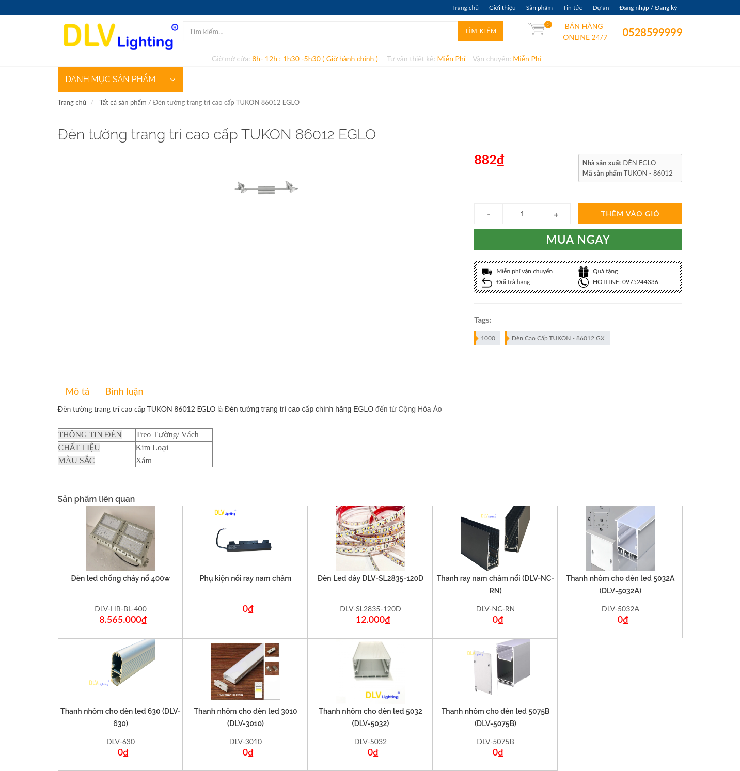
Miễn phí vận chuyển (517, 271)
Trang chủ (465, 7)
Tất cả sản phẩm (122, 102)
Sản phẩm (539, 7)
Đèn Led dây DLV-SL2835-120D (370, 578)
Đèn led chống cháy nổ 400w (120, 578)
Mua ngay (578, 239)
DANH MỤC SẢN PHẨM (120, 79)
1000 (485, 338)
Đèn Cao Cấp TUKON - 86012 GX (555, 338)
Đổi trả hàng (506, 282)
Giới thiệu (502, 7)
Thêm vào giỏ (630, 213)
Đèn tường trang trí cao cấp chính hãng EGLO (299, 409)
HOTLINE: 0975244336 (618, 282)
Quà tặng (598, 271)
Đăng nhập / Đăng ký (648, 7)
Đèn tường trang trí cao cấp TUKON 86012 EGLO (137, 408)
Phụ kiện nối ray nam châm (245, 578)
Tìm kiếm (481, 31)
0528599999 (629, 32)
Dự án (600, 7)
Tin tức (572, 7)
